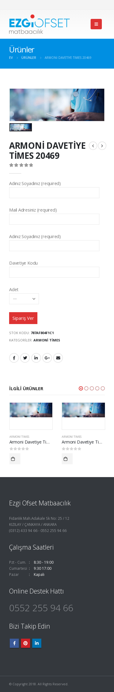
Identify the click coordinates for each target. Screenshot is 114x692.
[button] (81, 388)
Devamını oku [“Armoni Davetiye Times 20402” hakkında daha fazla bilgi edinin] (14, 458)
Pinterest (25, 643)
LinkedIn (36, 358)
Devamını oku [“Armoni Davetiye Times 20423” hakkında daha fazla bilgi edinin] (67, 458)
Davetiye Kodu (54, 267)
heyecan (25, 358)
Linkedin (36, 643)
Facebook (14, 358)
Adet (24, 293)
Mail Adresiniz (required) (54, 214)
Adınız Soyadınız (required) (54, 187)
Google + (47, 358)
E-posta (58, 358)
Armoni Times (46, 340)
